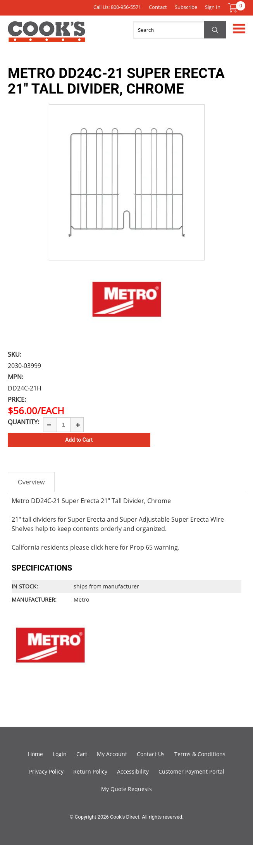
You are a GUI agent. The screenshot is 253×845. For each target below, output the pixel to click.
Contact (158, 6)
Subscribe (186, 6)
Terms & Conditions (199, 754)
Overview (31, 482)
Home (35, 754)
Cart (81, 754)
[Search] (179, 30)
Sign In (212, 6)
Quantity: (23, 422)
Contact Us (151, 754)
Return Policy (90, 771)
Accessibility (133, 771)
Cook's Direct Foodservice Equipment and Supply (46, 36)
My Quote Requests (126, 789)
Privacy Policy (46, 771)
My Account (112, 754)
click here (104, 547)
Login (60, 754)
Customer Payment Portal (191, 771)
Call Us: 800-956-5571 (117, 6)
